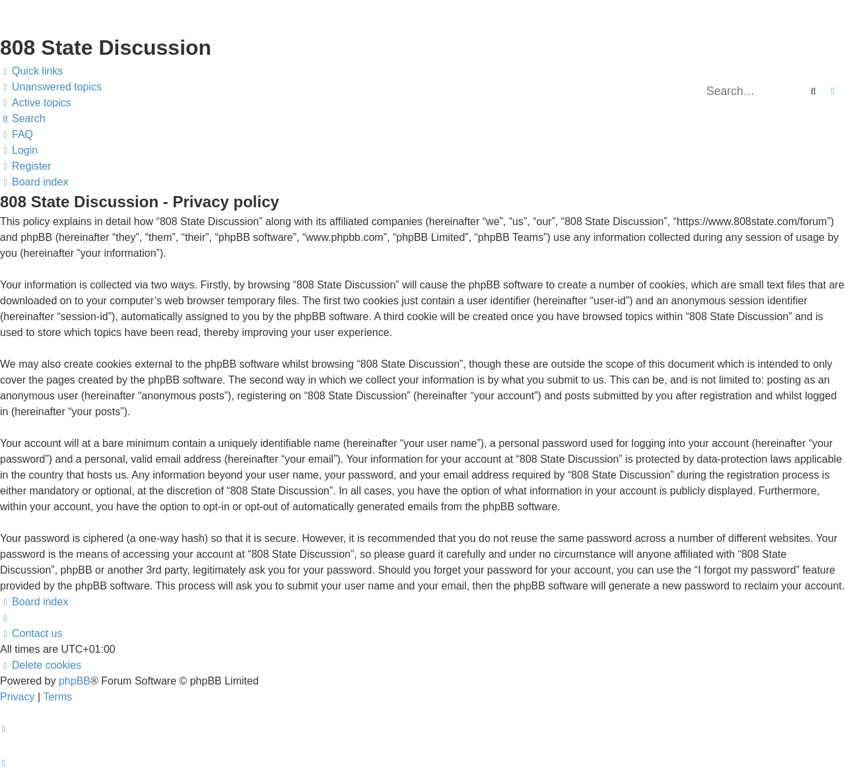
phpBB (74, 681)
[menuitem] (51, 87)
